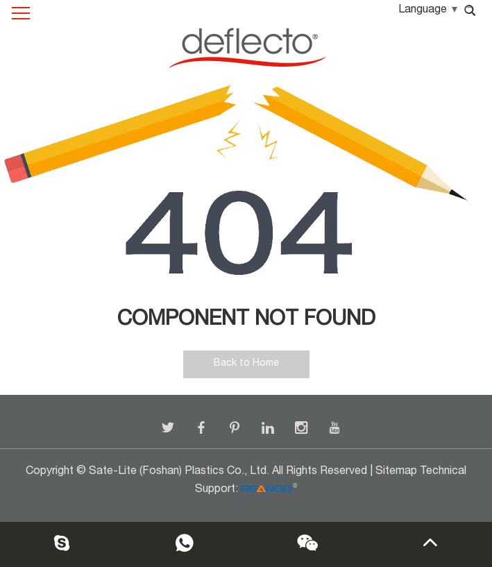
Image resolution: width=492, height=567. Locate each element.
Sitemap (396, 471)
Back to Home (246, 364)
